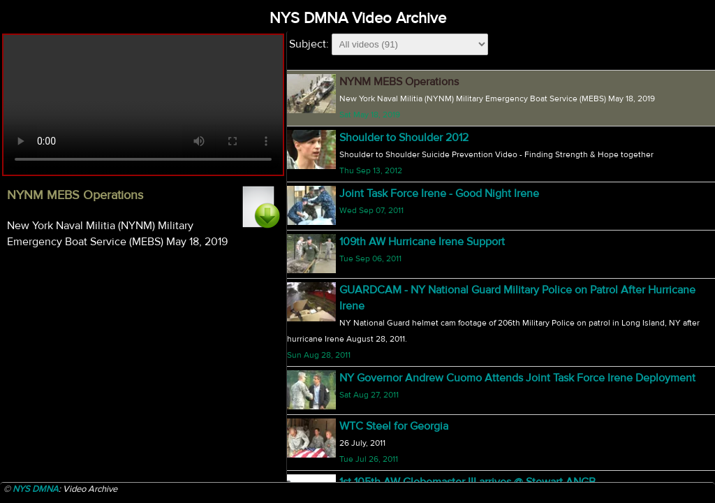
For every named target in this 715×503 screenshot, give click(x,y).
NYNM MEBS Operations (399, 82)
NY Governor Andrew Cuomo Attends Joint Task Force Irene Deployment (517, 378)
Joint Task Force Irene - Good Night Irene (439, 194)
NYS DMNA (36, 489)
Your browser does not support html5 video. (143, 105)
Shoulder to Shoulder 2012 (404, 138)
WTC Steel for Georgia (393, 426)
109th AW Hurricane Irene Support (422, 242)
